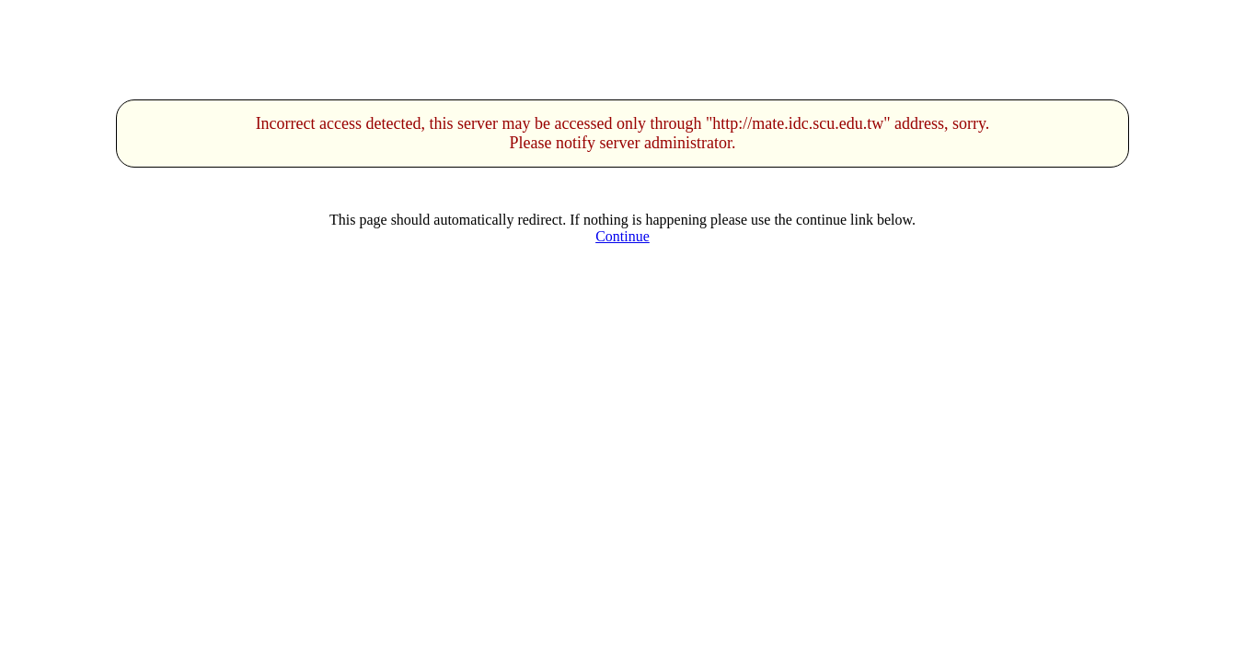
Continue (622, 236)
